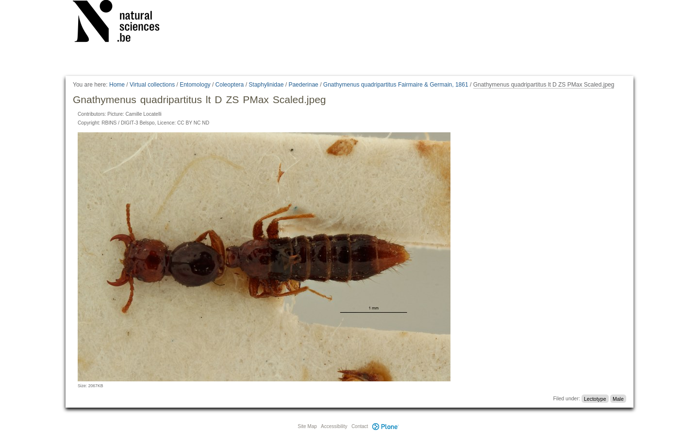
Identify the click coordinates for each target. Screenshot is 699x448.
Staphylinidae (266, 84)
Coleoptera (230, 84)
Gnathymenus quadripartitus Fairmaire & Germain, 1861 (395, 84)
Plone (385, 426)
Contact (359, 426)
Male (618, 398)
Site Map (307, 426)
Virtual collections (152, 84)
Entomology (195, 84)
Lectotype (595, 398)
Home (117, 84)
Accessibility (334, 426)
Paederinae (303, 84)
